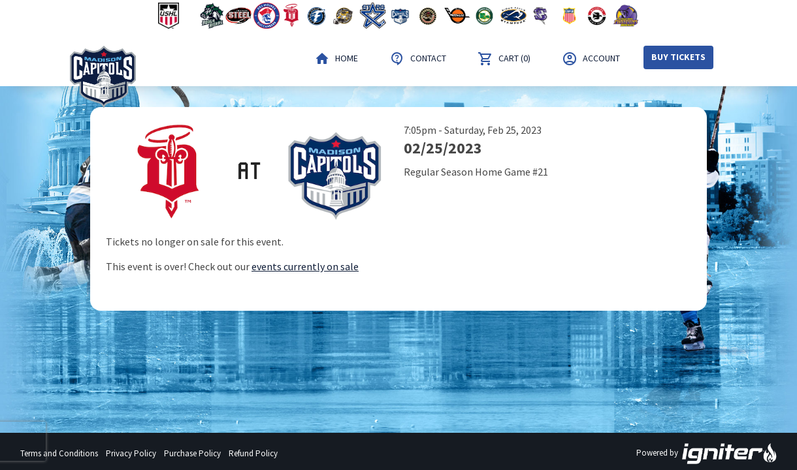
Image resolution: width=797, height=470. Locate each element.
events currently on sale (305, 266)
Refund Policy (253, 453)
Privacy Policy (131, 453)
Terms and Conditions (59, 453)
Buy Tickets (678, 57)
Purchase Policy (192, 453)
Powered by (706, 453)
